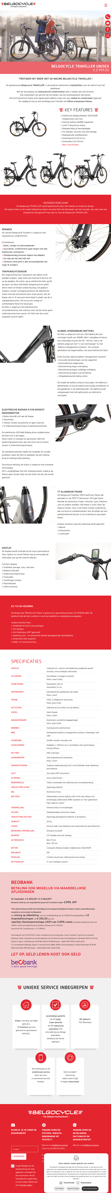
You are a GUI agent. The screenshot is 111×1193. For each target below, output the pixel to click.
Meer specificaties (70, 145)
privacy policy (26, 1185)
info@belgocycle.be (107, 23)
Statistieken (86, 1180)
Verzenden (18, 1156)
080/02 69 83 (107, 17)
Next (108, 170)
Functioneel (69, 1180)
